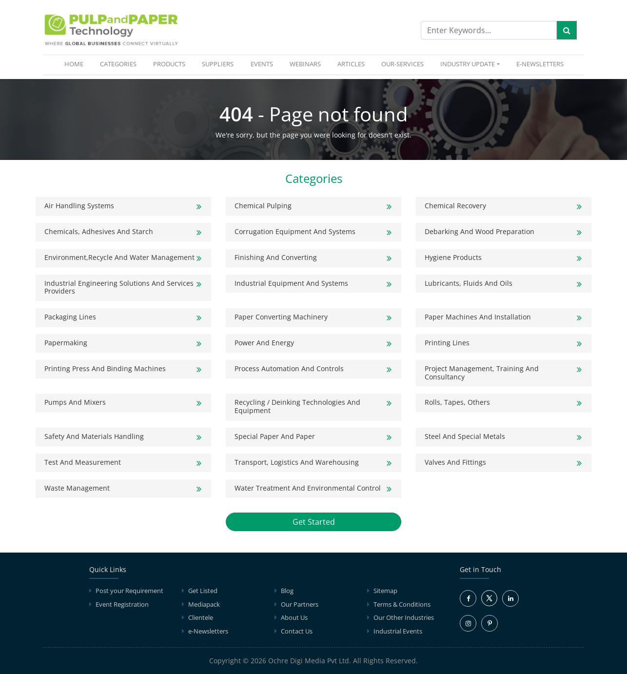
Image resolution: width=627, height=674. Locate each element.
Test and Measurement (82, 462)
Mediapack (204, 604)
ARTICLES (351, 63)
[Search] (567, 30)
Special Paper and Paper (275, 436)
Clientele (200, 617)
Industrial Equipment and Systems (291, 283)
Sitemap (385, 590)
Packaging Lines (70, 316)
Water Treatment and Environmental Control (308, 488)
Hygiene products (453, 257)
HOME (75, 63)
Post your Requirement (129, 590)
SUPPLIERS (218, 63)
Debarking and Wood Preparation (479, 231)
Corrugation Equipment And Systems (295, 231)
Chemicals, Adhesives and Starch (98, 231)
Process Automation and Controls (289, 368)
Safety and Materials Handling (94, 436)
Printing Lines (447, 342)
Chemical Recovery (455, 205)
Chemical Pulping (263, 205)
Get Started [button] (314, 521)
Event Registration (122, 604)
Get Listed (202, 590)
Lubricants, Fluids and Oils (468, 283)
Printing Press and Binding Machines (105, 368)
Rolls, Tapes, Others (457, 402)
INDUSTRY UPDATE (467, 63)
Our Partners (299, 604)
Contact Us (297, 631)
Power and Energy (264, 342)
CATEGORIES (118, 63)
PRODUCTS (169, 63)
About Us (294, 617)
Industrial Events (397, 631)
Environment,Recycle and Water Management (119, 257)
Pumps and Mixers (75, 402)
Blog (287, 590)
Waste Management (77, 488)
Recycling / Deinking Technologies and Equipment (297, 406)
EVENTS (262, 63)
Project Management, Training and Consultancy (482, 372)
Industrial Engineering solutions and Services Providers (119, 287)
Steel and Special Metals (465, 436)
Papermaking (65, 342)
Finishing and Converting (276, 257)
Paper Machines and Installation (478, 316)
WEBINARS (305, 63)
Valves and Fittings (455, 462)
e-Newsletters (540, 63)
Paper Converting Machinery (281, 316)
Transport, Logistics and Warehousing (297, 462)
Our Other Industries (403, 617)
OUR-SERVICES (402, 63)
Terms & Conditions (402, 604)
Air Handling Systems (79, 205)
